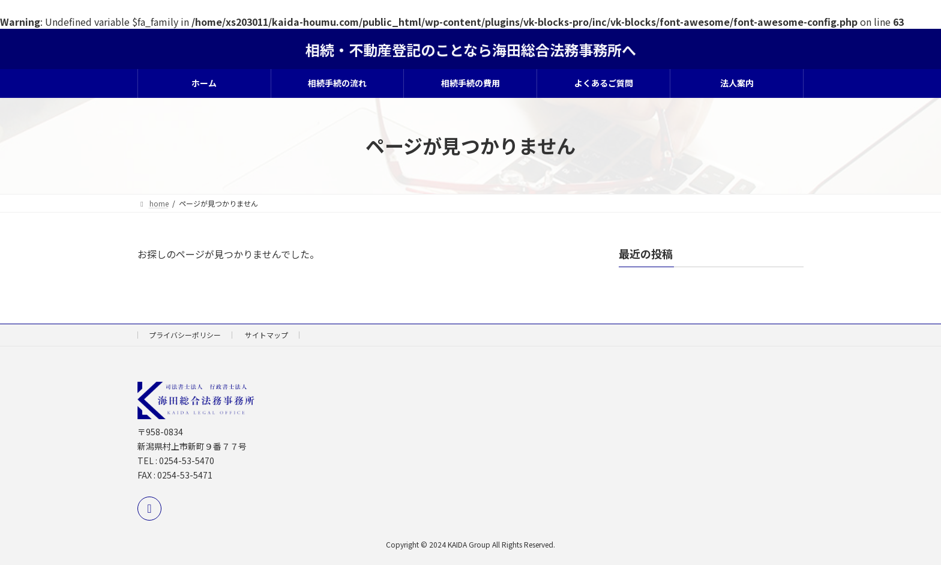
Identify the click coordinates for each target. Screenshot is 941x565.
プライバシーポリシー (185, 335)
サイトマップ (266, 335)
